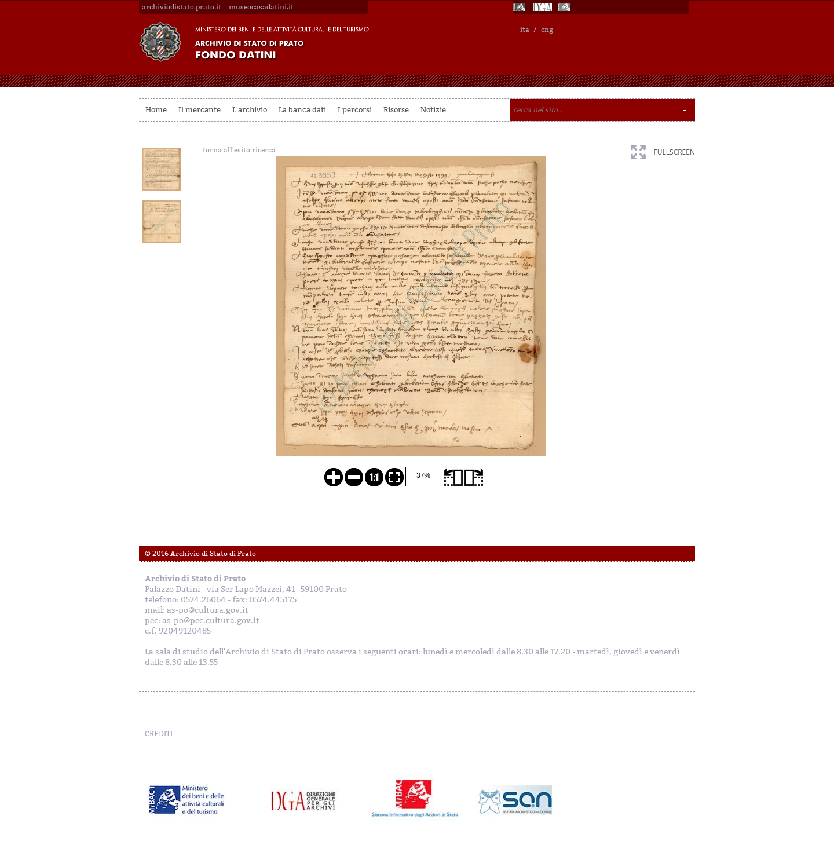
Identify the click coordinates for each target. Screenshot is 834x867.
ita (524, 29)
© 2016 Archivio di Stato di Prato (200, 554)
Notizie (433, 109)
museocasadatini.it (261, 7)
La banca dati (302, 109)
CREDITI (159, 734)
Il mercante (199, 109)
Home (156, 109)
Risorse (396, 109)
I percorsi (355, 109)
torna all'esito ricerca (239, 150)
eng (547, 29)
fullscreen (674, 152)
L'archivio (249, 109)
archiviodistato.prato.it (181, 7)
